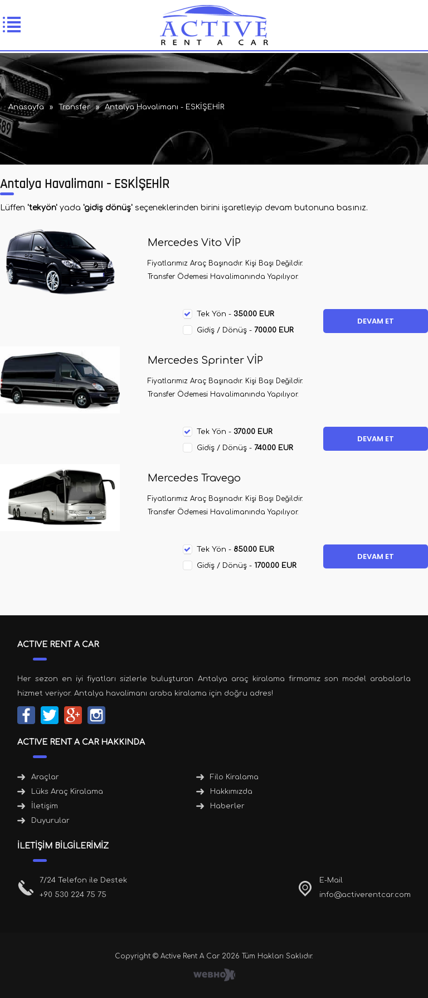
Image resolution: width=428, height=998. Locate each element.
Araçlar (45, 777)
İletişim (44, 806)
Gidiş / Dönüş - (245, 330)
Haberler (227, 806)
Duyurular (50, 821)
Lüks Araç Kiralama (67, 791)
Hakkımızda (231, 791)
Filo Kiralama (234, 777)
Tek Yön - (235, 314)
